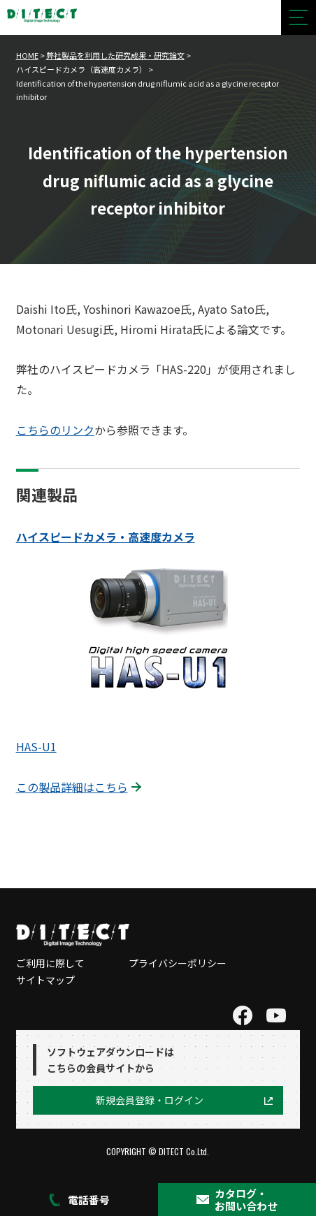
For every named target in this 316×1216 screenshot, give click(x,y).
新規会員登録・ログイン (149, 1100)
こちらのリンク (55, 429)
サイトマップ (45, 980)
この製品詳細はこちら (72, 787)
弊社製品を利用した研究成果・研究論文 (115, 55)
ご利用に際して (50, 963)
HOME (27, 55)
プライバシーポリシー (178, 963)
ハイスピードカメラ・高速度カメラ (105, 536)
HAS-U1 (36, 746)
